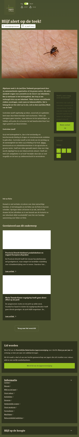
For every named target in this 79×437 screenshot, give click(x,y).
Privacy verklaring (7, 410)
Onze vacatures (9, 376)
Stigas (43, 142)
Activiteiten (8, 365)
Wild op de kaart (10, 358)
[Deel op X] (64, 151)
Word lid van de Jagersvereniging (39, 334)
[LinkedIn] (16, 421)
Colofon (4, 413)
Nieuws (7, 355)
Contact (7, 351)
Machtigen (8, 383)
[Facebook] (3, 421)
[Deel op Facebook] (59, 151)
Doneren (7, 369)
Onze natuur (8, 362)
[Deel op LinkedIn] (69, 151)
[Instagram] (10, 421)
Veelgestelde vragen (11, 372)
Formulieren (8, 379)
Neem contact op (65, 126)
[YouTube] (23, 421)
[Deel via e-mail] (59, 156)
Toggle (26, 4)
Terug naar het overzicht (27, 297)
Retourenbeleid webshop (13, 387)
